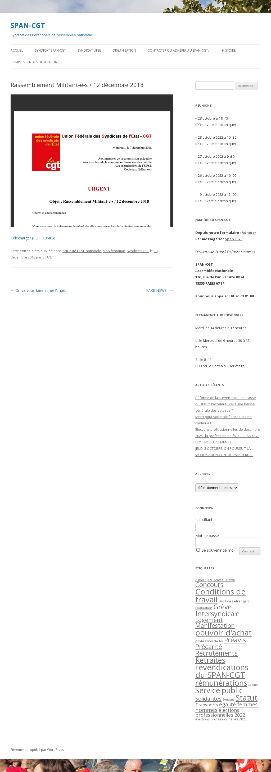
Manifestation (114, 250)
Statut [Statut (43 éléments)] (247, 697)
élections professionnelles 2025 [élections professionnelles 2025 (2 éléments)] (221, 719)
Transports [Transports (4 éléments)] (206, 705)
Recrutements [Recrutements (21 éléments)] (216, 652)
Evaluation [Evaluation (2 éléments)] (203, 608)
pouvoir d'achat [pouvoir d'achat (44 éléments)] (223, 632)
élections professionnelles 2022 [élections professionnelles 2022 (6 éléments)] (220, 712)
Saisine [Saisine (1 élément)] (253, 685)
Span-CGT (233, 239)
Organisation (124, 50)
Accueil (17, 50)
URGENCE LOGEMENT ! (213, 442)
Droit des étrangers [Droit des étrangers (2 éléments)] (234, 601)
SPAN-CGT (28, 25)
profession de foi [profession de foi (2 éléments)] (209, 641)
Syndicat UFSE (89, 50)
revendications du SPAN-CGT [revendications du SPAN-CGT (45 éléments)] (222, 671)
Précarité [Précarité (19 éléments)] (208, 646)
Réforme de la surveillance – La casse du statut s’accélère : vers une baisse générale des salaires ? (225, 404)
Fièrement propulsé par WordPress (37, 749)
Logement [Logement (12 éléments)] (209, 620)
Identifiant (204, 519)
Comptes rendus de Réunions (35, 62)
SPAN (46, 257)
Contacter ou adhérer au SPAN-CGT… (179, 50)
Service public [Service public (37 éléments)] (219, 690)
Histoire (229, 50)
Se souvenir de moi (218, 550)
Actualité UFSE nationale (81, 250)
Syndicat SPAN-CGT (50, 50)
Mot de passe (207, 535)
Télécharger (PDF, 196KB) (33, 237)
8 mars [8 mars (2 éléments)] (200, 579)
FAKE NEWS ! (159, 290)
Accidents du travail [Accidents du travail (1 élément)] (221, 580)
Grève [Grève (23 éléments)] (222, 606)
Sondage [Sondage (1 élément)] (228, 699)
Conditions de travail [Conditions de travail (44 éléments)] (220, 595)
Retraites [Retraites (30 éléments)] (210, 660)
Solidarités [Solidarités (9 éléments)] (208, 698)
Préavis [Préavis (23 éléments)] (235, 639)
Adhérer (249, 232)
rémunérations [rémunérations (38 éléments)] (221, 683)
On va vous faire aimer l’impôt (39, 290)
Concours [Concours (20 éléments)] (209, 584)
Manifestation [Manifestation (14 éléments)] (215, 625)
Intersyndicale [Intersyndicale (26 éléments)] (217, 613)
